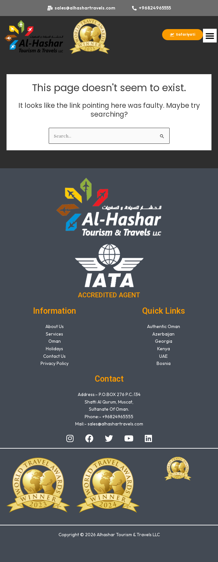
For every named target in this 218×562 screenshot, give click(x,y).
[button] (210, 35)
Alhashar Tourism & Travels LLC (128, 534)
